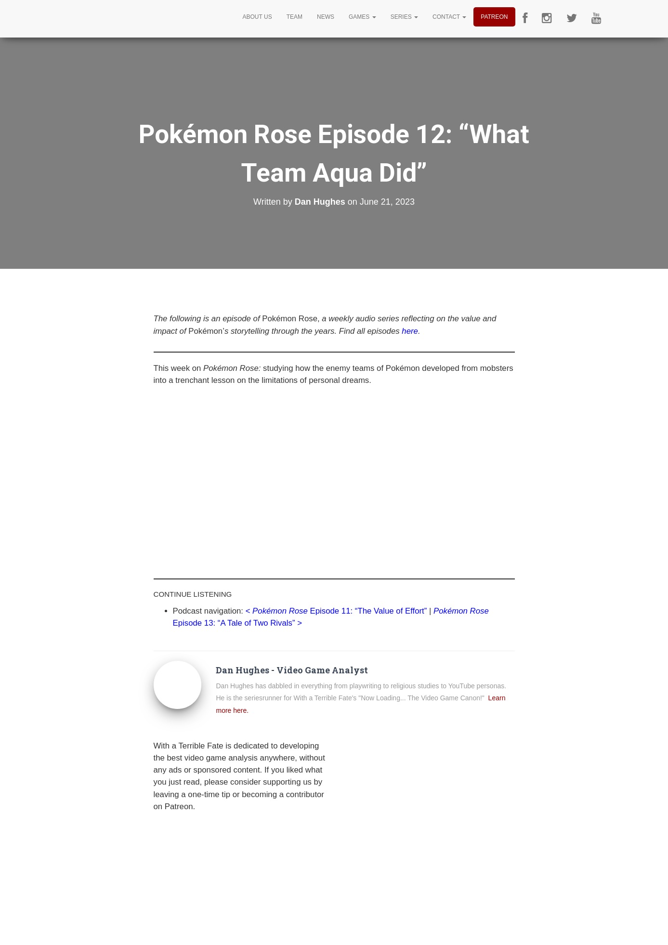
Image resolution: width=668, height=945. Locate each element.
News (325, 16)
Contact (449, 16)
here (410, 331)
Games (362, 16)
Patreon (494, 16)
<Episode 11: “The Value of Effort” (336, 611)
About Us (257, 16)
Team (294, 16)
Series (404, 16)
